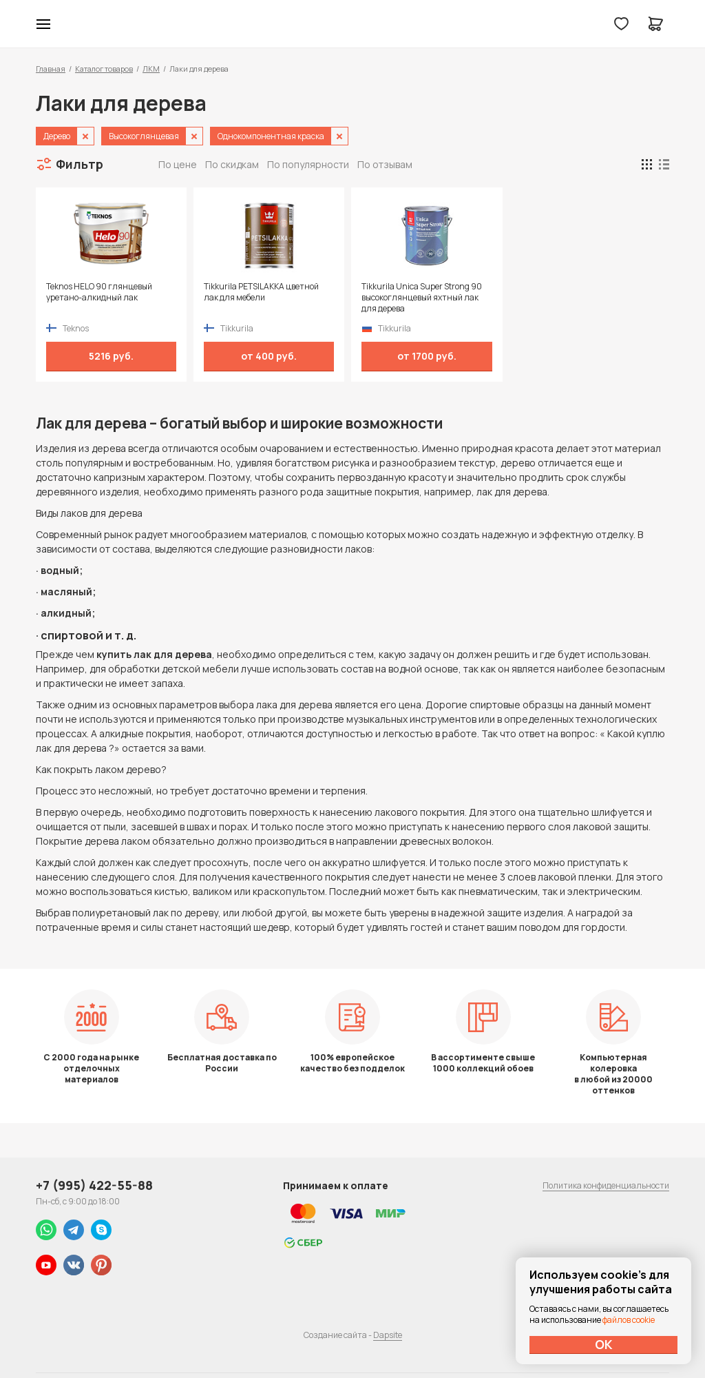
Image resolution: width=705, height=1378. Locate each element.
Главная (50, 68)
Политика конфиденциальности (606, 1185)
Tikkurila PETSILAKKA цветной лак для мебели (261, 292)
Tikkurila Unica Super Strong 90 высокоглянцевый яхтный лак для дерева (421, 297)
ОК (604, 1344)
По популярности (308, 164)
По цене (177, 164)
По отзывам (384, 164)
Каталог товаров (104, 68)
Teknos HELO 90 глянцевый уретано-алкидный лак (99, 292)
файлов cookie (628, 1320)
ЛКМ (151, 68)
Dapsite (387, 1335)
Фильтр (79, 164)
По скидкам (232, 164)
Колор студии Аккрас (352, 24)
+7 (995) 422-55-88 (94, 1185)
